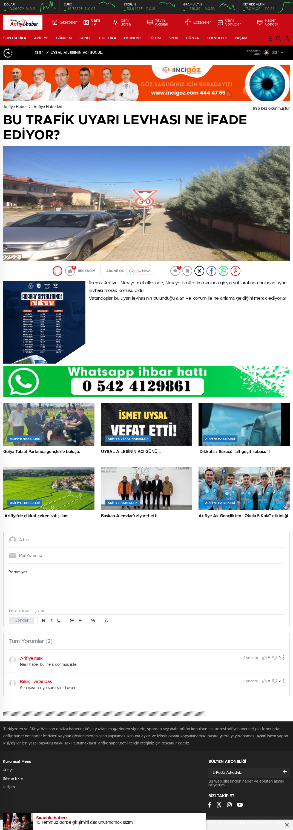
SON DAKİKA (14, 38)
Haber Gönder (267, 22)
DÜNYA (192, 38)
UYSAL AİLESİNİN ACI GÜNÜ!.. (77, 53)
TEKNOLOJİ (217, 38)
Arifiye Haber (15, 107)
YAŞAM (241, 38)
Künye (8, 770)
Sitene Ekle (13, 779)
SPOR (173, 38)
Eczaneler (198, 22)
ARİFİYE (41, 38)
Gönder (22, 620)
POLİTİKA (107, 38)
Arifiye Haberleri (47, 107)
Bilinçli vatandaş (36, 681)
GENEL (85, 38)
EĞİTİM (154, 38)
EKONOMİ (132, 38)
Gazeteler (65, 22)
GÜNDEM (64, 38)
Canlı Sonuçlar (229, 22)
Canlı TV (92, 22)
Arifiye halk (31, 658)
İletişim (9, 787)
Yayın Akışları (157, 22)
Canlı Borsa (122, 22)
